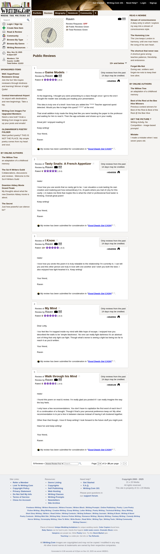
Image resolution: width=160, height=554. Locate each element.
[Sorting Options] (54, 463)
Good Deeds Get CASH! (100, 149)
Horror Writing (34, 519)
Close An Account (22, 500)
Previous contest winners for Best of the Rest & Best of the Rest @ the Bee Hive (144, 110)
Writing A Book (114, 513)
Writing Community (124, 519)
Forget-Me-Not (138, 66)
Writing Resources (17, 47)
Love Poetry (129, 507)
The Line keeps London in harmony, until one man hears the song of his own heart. (144, 41)
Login (143, 3)
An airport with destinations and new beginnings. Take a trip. (15, 101)
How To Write (63, 519)
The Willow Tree (10, 157)
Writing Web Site (42, 516)
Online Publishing (108, 507)
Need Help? (132, 3)
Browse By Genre (17, 43)
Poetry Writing (99, 510)
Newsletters (54, 500)
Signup (153, 3)
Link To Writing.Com (23, 485)
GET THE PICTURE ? (141, 119)
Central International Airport (16, 95)
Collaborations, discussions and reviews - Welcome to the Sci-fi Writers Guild (15, 176)
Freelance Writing (33, 507)
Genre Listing (54, 482)
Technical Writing (113, 510)
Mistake (134, 134)
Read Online (55, 513)
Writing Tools (109, 519)
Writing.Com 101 (115, 3)
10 (67, 27)
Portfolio (37, 13)
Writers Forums (65, 507)
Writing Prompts (56, 497)
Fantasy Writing (118, 516)
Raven (70, 19)
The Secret (7, 203)
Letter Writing (85, 510)
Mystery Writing (104, 516)
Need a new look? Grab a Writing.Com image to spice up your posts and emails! (14, 120)
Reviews (48, 13)
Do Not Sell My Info (22, 494)
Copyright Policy (21, 488)
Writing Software (84, 513)
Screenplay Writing (49, 519)
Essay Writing (73, 510)
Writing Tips (97, 519)
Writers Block (78, 507)
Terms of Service (21, 497)
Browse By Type (17, 39)
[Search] (71, 463)
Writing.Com (49, 542)
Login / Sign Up (14, 24)
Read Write (86, 519)
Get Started (98, 3)
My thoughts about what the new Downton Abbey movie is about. (15, 194)
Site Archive (54, 503)
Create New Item (15, 28)
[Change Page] (99, 463)
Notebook (73, 13)
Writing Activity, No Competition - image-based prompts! (143, 125)
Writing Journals (99, 513)
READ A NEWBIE (138, 15)
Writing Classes (56, 494)
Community (17, 35)
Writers (46, 513)
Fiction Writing (33, 510)
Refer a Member (20, 482)
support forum (91, 496)
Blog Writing (46, 510)
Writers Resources (50, 507)
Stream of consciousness (143, 20)
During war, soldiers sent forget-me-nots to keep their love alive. (143, 72)
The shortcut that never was (144, 51)
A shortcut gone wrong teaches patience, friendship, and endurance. (144, 57)
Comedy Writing (133, 516)
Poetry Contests (26, 516)
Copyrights (53, 485)
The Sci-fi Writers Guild (13, 170)
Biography (60, 13)
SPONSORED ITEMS (11, 69)
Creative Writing (59, 510)
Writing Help (55, 516)
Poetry (119, 507)
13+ (43, 248)
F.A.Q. (86, 485)
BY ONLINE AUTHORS (12, 153)
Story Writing (127, 510)
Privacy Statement (22, 491)
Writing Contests (69, 513)
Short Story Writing (34, 513)
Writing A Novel (127, 513)
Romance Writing (89, 516)
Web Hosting (54, 491)
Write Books (75, 519)
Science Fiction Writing (71, 516)
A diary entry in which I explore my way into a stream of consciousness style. (145, 26)
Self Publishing (55, 488)
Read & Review (14, 32)
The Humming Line (140, 35)
